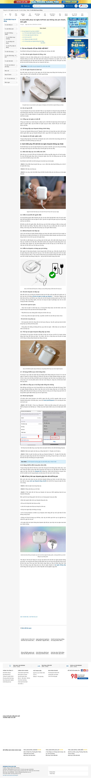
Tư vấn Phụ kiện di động (11, 46)
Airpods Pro (38, 471)
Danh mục (27, 6)
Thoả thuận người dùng (23, 672)
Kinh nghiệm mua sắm (13, 10)
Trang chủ (5, 10)
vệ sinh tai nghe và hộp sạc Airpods (42, 296)
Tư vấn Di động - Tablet (24, 10)
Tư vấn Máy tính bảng (10, 42)
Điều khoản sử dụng (22, 674)
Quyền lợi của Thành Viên (39, 672)
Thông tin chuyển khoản (8, 676)
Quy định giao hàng (22, 676)
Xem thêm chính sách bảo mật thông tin (10, 775)
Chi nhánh (69, 6)
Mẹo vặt (11, 70)
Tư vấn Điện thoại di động (10, 38)
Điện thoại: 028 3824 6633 (29, 755)
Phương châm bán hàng (8, 678)
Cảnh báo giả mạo (7, 681)
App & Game (11, 74)
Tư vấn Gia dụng (11, 51)
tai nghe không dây (60, 565)
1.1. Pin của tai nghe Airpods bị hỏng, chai (32, 33)
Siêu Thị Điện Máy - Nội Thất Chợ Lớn (28, 616)
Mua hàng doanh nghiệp (8, 680)
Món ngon (11, 82)
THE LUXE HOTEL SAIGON (32, 749)
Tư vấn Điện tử (11, 24)
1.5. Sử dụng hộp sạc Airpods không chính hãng (33, 41)
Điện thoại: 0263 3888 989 (52, 755)
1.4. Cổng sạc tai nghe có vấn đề (30, 39)
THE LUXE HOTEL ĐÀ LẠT (54, 749)
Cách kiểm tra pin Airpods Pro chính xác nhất (38, 66)
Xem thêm (43, 42)
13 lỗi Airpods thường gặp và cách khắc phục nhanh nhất (41, 461)
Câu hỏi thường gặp (52, 676)
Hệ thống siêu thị (6, 674)
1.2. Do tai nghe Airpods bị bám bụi (30, 35)
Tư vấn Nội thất (11, 61)
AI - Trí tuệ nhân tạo (11, 78)
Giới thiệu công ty (7, 672)
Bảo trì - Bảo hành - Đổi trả (24, 678)
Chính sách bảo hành (22, 681)
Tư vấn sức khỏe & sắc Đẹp (11, 65)
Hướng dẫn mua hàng (53, 674)
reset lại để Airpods (48, 400)
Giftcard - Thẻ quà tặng (38, 676)
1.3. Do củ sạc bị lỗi (27, 37)
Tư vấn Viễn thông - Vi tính (11, 56)
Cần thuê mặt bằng (22, 680)
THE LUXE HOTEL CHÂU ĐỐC (77, 749)
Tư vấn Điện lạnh (11, 28)
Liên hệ (34, 674)
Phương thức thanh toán (53, 672)
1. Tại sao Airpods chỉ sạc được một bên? (30, 31)
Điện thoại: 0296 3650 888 (74, 755)
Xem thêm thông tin (83, 678)
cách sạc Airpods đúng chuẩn (38, 481)
